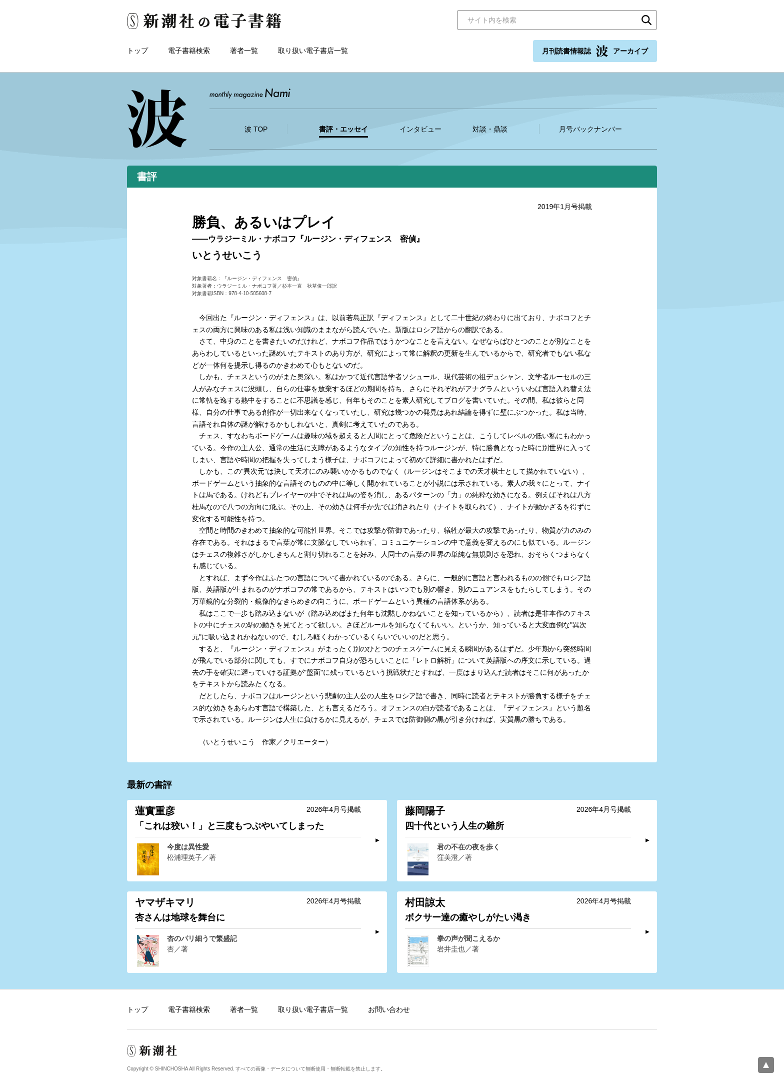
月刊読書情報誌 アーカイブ (595, 51)
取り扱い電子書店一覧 (313, 51)
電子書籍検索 (189, 51)
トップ (137, 51)
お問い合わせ (389, 1009)
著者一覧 (244, 51)
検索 (646, 20)
